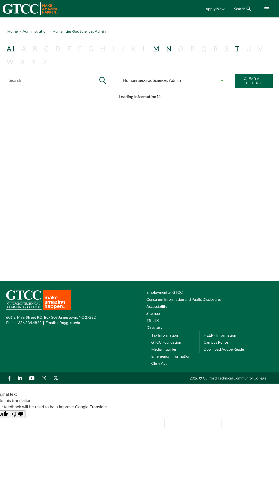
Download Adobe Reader (224, 349)
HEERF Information (220, 335)
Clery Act (159, 363)
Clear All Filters (253, 81)
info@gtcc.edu (68, 322)
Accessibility (156, 306)
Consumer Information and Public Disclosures (184, 299)
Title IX (152, 320)
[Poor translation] (17, 414)
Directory (154, 327)
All (11, 49)
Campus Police (216, 342)
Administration (35, 31)
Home (12, 31)
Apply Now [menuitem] (215, 9)
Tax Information (164, 335)
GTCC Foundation (166, 342)
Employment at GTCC (164, 292)
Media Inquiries (164, 349)
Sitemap (153, 313)
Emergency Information (170, 356)
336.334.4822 (29, 322)
